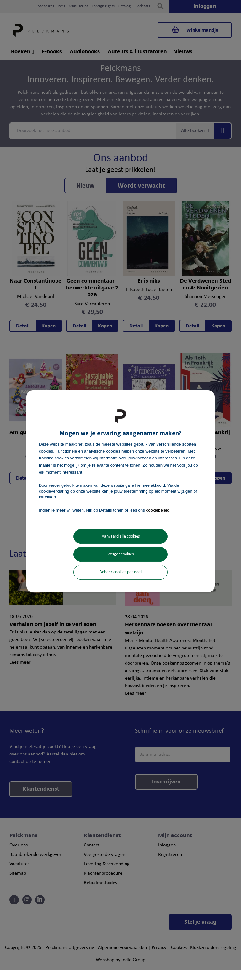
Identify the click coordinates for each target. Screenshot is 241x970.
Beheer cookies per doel (120, 572)
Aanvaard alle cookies (121, 536)
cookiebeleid (157, 510)
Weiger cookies (120, 554)
